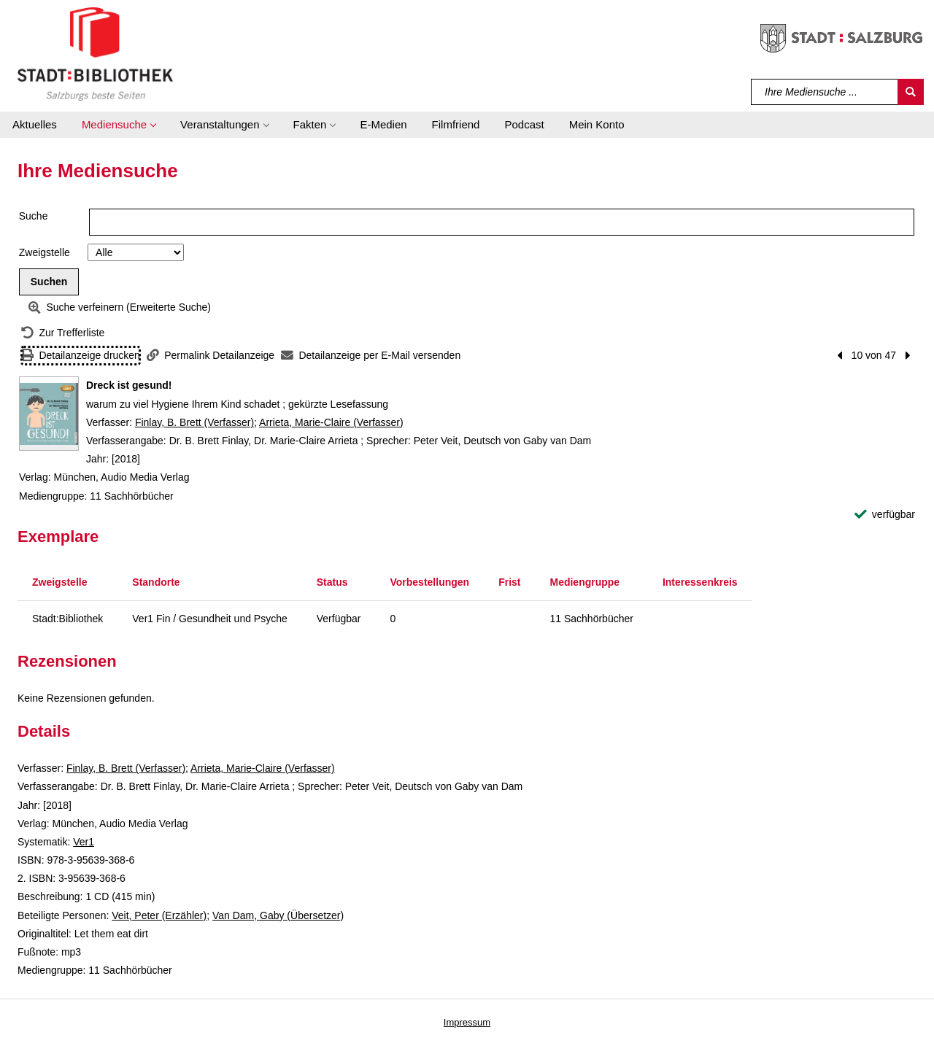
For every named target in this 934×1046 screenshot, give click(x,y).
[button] (118, 125)
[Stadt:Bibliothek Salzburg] (95, 53)
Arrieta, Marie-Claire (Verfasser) (331, 422)
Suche (33, 216)
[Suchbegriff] (824, 91)
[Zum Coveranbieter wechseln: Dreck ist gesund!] (49, 413)
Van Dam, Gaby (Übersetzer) (278, 915)
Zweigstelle (44, 252)
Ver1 (83, 842)
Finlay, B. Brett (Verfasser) (194, 422)
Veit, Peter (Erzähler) (159, 915)
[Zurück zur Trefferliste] (62, 333)
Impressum (467, 1022)
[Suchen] (911, 92)
